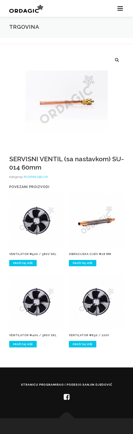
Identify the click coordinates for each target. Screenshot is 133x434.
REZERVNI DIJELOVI (36, 177)
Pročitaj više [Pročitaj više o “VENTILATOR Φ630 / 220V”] (82, 344)
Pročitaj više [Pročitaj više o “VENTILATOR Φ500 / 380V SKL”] (23, 263)
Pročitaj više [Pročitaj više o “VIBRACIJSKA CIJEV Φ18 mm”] (82, 263)
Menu (120, 8)
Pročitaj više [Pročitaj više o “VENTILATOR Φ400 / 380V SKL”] (23, 344)
